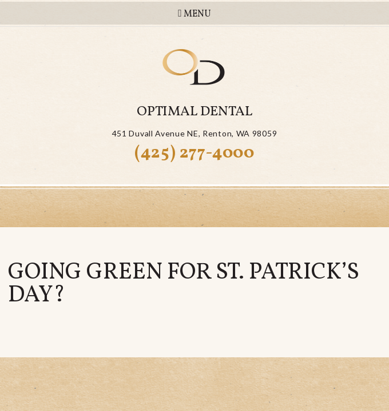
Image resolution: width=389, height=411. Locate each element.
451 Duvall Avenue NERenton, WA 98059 (194, 134)
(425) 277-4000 (194, 153)
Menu (194, 14)
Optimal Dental (194, 112)
